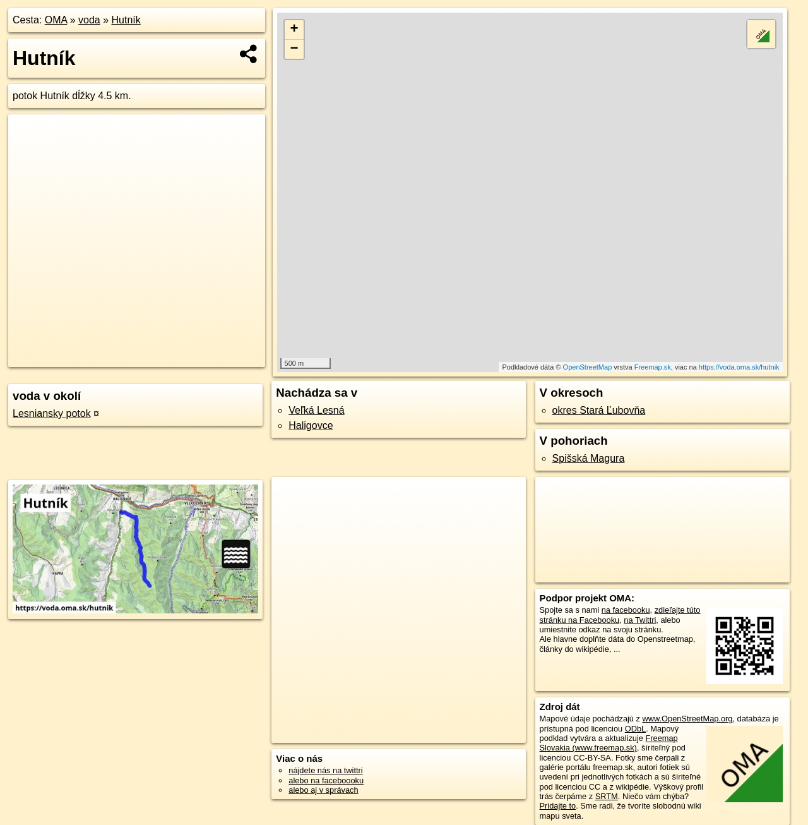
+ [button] (294, 29)
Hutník (126, 20)
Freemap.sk (652, 367)
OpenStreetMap (587, 367)
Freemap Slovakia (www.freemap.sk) (609, 742)
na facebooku (626, 610)
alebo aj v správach (323, 790)
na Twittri (640, 620)
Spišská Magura (588, 458)
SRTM (606, 796)
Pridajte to (558, 805)
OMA (56, 20)
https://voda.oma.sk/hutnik (739, 367)
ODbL (635, 728)
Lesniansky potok (52, 413)
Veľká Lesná (316, 410)
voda (89, 20)
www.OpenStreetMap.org (687, 718)
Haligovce (310, 425)
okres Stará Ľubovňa (599, 410)
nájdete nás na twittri (325, 770)
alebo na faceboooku (326, 780)
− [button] (294, 49)
